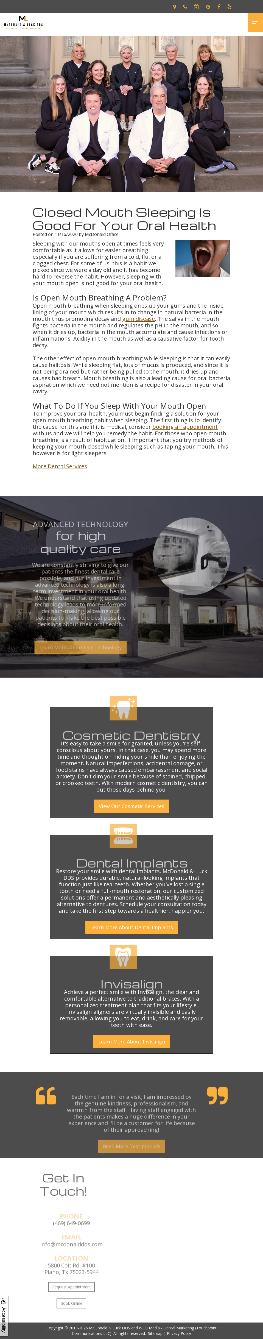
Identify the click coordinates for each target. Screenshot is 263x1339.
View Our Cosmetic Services (131, 806)
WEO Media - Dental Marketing (166, 1327)
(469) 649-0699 (71, 1242)
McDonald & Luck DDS (109, 1327)
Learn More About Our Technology (61, 647)
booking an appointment (185, 426)
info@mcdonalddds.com (71, 1263)
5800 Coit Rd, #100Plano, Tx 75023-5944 (71, 1288)
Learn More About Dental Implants (131, 927)
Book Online (71, 1322)
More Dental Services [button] (60, 466)
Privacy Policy (179, 1333)
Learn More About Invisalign (131, 1041)
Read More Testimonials (131, 1165)
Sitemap (155, 1333)
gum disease (138, 318)
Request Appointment (71, 1306)
